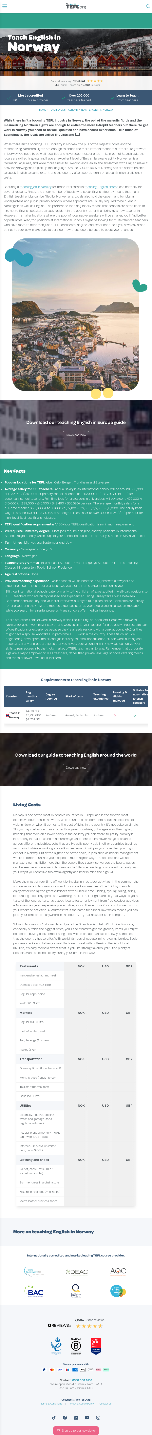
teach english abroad (63, 109)
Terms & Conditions (51, 1403)
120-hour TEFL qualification (77, 524)
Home (42, 109)
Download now (76, 435)
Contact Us (105, 1403)
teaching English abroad (102, 187)
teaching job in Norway (36, 187)
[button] (5, 6)
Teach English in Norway (97, 109)
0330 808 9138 (82, 1380)
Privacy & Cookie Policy (81, 1403)
